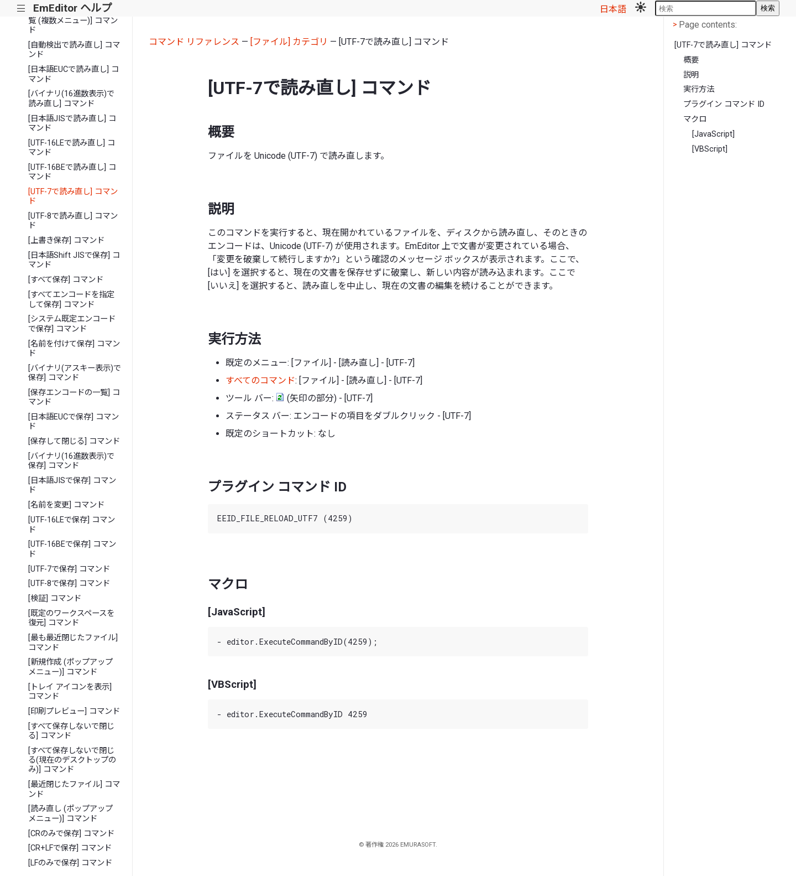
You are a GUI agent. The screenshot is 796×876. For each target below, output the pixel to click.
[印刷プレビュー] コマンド (74, 711)
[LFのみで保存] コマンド (70, 863)
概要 (691, 60)
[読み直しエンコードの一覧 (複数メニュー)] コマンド (73, 21)
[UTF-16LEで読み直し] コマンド (71, 147)
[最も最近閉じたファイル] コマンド (73, 642)
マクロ (694, 119)
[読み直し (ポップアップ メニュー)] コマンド (70, 813)
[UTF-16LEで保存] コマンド (71, 524)
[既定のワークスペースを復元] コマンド (71, 618)
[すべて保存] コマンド (65, 279)
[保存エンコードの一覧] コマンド (74, 397)
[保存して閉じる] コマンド (74, 441)
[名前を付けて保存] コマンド (74, 348)
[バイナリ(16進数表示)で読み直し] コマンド (71, 98)
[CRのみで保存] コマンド (71, 833)
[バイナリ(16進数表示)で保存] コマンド (71, 461)
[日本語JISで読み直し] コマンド (72, 123)
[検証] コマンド (54, 598)
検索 (768, 8)
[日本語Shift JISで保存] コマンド (74, 260)
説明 (691, 75)
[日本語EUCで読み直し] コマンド (73, 74)
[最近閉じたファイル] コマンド (74, 789)
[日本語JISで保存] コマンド (72, 485)
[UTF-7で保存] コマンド (69, 569)
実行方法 (698, 89)
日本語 (613, 9)
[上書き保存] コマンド (66, 240)
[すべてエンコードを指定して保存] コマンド (71, 299)
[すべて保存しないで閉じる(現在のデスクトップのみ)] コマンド (72, 760)
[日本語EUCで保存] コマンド (73, 421)
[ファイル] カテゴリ (289, 42)
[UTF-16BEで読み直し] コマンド (72, 172)
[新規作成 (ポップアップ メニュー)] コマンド (70, 666)
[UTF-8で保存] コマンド (69, 583)
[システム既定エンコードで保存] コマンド (72, 323)
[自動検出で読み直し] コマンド (74, 49)
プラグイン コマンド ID (723, 104)
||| (21, 8)
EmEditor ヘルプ (72, 8)
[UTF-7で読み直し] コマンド (73, 196)
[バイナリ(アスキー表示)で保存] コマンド (74, 373)
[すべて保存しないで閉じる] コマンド (71, 731)
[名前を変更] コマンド (66, 505)
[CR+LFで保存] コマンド (70, 848)
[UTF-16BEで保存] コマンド (72, 549)
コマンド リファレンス (194, 42)
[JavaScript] (713, 134)
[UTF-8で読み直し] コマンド (73, 220)
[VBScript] (709, 149)
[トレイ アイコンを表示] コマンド (70, 691)
